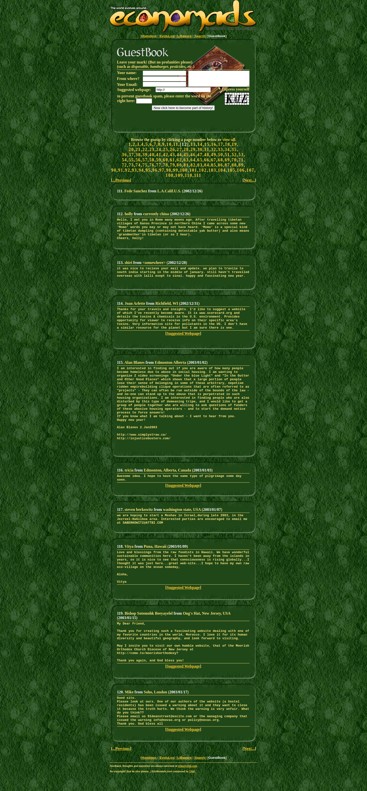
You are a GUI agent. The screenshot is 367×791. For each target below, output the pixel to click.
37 (131, 154)
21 (138, 149)
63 (186, 159)
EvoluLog (167, 36)
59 (158, 159)
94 (141, 170)
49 (213, 154)
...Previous (121, 180)
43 (172, 154)
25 (165, 149)
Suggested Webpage (183, 340)
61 (172, 159)
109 (179, 175)
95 (148, 170)
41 (158, 154)
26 (172, 149)
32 (213, 149)
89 (241, 165)
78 (165, 165)
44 (179, 154)
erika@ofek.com (187, 784)
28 (186, 149)
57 (145, 159)
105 (231, 170)
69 (227, 159)
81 (186, 165)
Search (200, 36)
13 (193, 144)
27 (179, 149)
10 (169, 144)
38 (138, 154)
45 (186, 154)
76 (152, 165)
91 (120, 170)
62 (179, 159)
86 (220, 165)
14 (200, 144)
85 (213, 165)
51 (227, 154)
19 (234, 144)
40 (152, 154)
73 (131, 165)
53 (241, 154)
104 (222, 170)
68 (220, 159)
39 (145, 154)
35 (234, 149)
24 (158, 149)
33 (220, 149)
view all (228, 139)
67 (213, 159)
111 (197, 175)
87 (227, 165)
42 (165, 154)
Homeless (148, 36)
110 (188, 175)
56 (138, 159)
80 (179, 165)
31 (207, 149)
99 (175, 170)
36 (124, 154)
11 (175, 144)
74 (138, 165)
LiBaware (184, 36)
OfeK (192, 789)
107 (250, 170)
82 (193, 165)
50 (220, 154)
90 (114, 170)
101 (193, 170)
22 (145, 149)
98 (168, 170)
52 (234, 154)
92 (127, 170)
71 (241, 159)
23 (152, 149)
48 (207, 154)
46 (193, 154)
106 (241, 170)
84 (207, 165)
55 (131, 159)
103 (212, 170)
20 (131, 149)
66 (207, 159)
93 (134, 170)
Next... (249, 180)
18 (227, 144)
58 (152, 159)
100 (184, 170)
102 (203, 170)
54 (124, 159)
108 (169, 175)
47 (200, 154)
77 (158, 165)
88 (234, 165)
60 (165, 159)
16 (213, 144)
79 (172, 165)
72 (124, 165)
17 (220, 144)
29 (193, 149)
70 (234, 159)
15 (207, 144)
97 (162, 170)
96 (155, 170)
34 (227, 149)
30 (200, 149)
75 (145, 165)
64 (193, 159)
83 (200, 165)
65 (200, 159)
